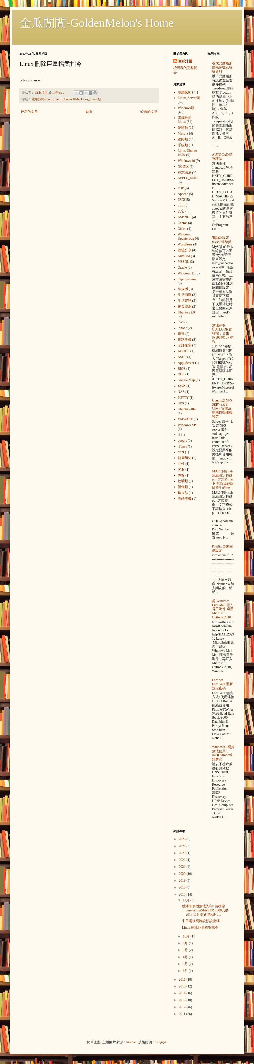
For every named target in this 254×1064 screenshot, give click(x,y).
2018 (183, 887)
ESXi (181, 200)
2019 (183, 880)
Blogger (160, 1042)
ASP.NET (184, 217)
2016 (183, 979)
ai (179, 435)
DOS (181, 374)
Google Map (186, 380)
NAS (181, 392)
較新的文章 (29, 112)
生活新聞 (184, 295)
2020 (183, 874)
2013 (183, 1000)
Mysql (182, 133)
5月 (186, 950)
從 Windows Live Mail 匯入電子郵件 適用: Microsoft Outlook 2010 (223, 609)
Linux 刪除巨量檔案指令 (200, 927)
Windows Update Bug (186, 236)
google (182, 440)
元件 (181, 464)
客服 (181, 469)
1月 (186, 971)
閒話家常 (184, 345)
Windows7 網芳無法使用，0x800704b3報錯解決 (223, 753)
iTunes (182, 446)
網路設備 (184, 340)
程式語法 (184, 172)
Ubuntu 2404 (187, 409)
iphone (182, 328)
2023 (183, 853)
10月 (186, 936)
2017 (183, 894)
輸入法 (183, 493)
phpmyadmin (187, 279)
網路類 (183, 139)
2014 (183, 993)
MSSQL (183, 262)
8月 (186, 943)
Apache (183, 194)
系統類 (183, 145)
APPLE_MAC (188, 178)
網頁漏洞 (184, 306)
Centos (182, 223)
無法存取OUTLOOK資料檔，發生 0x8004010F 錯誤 (222, 333)
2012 (183, 1007)
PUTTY (183, 398)
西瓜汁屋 (185, 61)
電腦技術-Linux (42, 99)
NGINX (183, 166)
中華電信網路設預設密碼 (201, 921)
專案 (181, 475)
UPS (181, 403)
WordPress (185, 244)
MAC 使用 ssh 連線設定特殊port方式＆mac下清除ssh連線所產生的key (222, 479)
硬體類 (183, 127)
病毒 (181, 334)
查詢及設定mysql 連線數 (222, 240)
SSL (181, 205)
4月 (186, 957)
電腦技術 (184, 92)
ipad (181, 322)
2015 (183, 986)
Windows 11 (186, 273)
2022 (183, 860)
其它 (181, 211)
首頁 (89, 112)
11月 (186, 900)
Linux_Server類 (91, 99)
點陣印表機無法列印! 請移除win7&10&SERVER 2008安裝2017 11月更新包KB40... (205, 910)
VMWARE (185, 419)
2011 (182, 1014)
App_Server (186, 363)
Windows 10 (186, 161)
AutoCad (184, 256)
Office (182, 229)
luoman (131, 1042)
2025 (183, 839)
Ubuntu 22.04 (187, 312)
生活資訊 (184, 301)
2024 (183, 846)
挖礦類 (183, 481)
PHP (181, 188)
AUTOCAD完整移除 (222, 157)
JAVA (182, 386)
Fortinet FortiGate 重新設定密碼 (222, 684)
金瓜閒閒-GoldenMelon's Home (97, 22)
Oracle (182, 267)
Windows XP (187, 425)
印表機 (183, 289)
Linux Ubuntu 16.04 (67, 99)
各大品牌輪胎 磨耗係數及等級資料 (222, 67)
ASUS (182, 357)
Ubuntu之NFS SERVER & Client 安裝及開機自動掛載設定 (222, 409)
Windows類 (186, 108)
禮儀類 (183, 487)
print (181, 452)
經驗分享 (184, 250)
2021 (183, 867)
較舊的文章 (149, 112)
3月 (186, 964)
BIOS (182, 369)
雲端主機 (184, 498)
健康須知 (184, 458)
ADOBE (184, 351)
